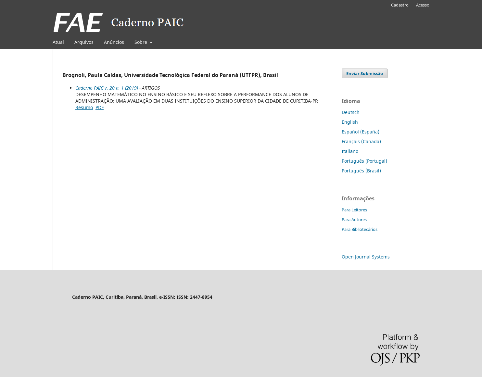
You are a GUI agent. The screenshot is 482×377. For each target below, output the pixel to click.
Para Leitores (354, 210)
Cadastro (400, 5)
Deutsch (351, 112)
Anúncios (114, 42)
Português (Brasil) (361, 171)
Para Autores (354, 219)
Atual (58, 42)
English (350, 122)
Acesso (422, 5)
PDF (99, 107)
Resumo (84, 107)
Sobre (141, 42)
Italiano (350, 151)
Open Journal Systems (366, 257)
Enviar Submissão (364, 73)
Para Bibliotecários (359, 229)
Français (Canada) (361, 141)
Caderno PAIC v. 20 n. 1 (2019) (106, 88)
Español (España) (360, 132)
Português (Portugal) (364, 161)
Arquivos (84, 42)
